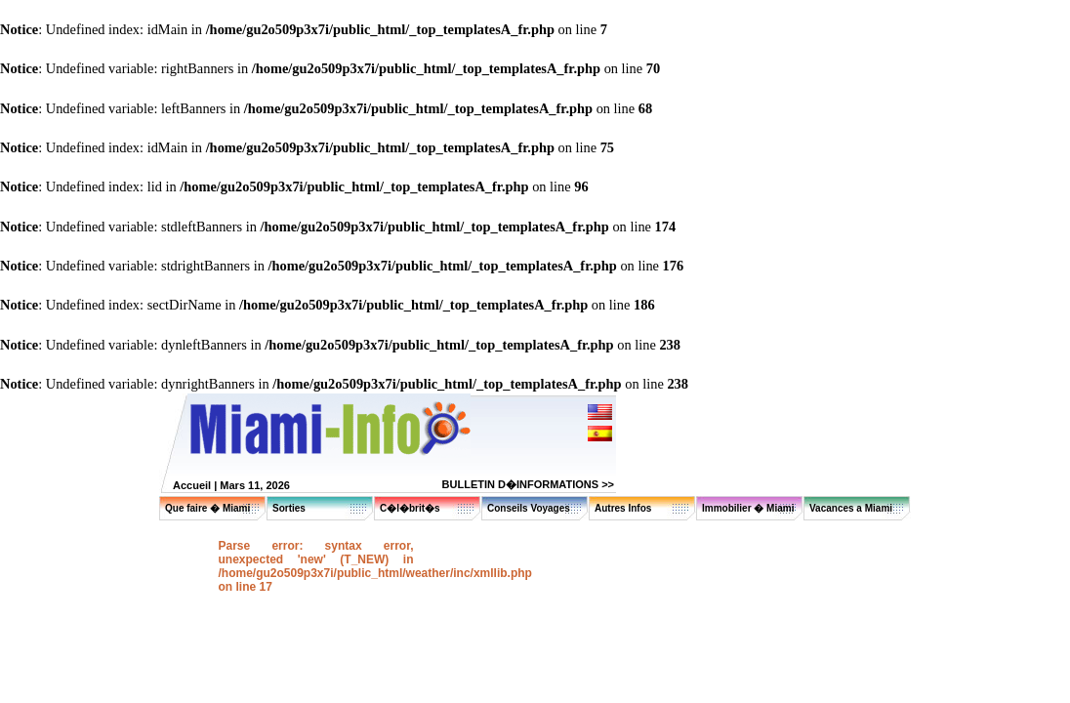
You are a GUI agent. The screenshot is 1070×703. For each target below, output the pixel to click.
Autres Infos (623, 508)
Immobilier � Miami (748, 508)
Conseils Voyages (528, 508)
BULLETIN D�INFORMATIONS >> (528, 484)
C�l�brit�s (410, 508)
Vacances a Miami (850, 508)
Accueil (192, 485)
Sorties (289, 508)
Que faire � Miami (207, 508)
